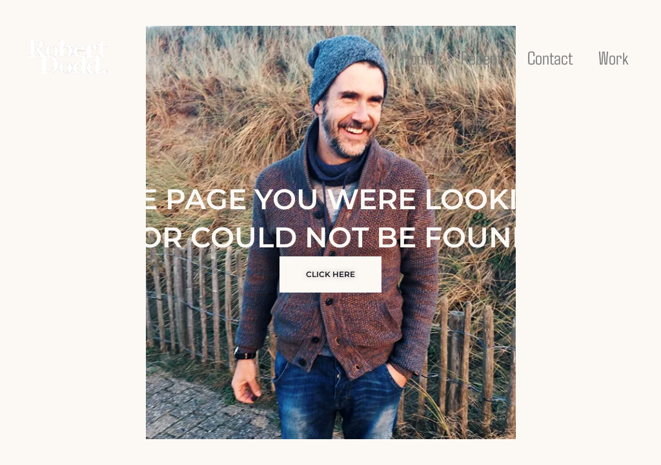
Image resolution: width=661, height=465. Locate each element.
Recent (481, 57)
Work (613, 57)
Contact (550, 57)
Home (418, 57)
